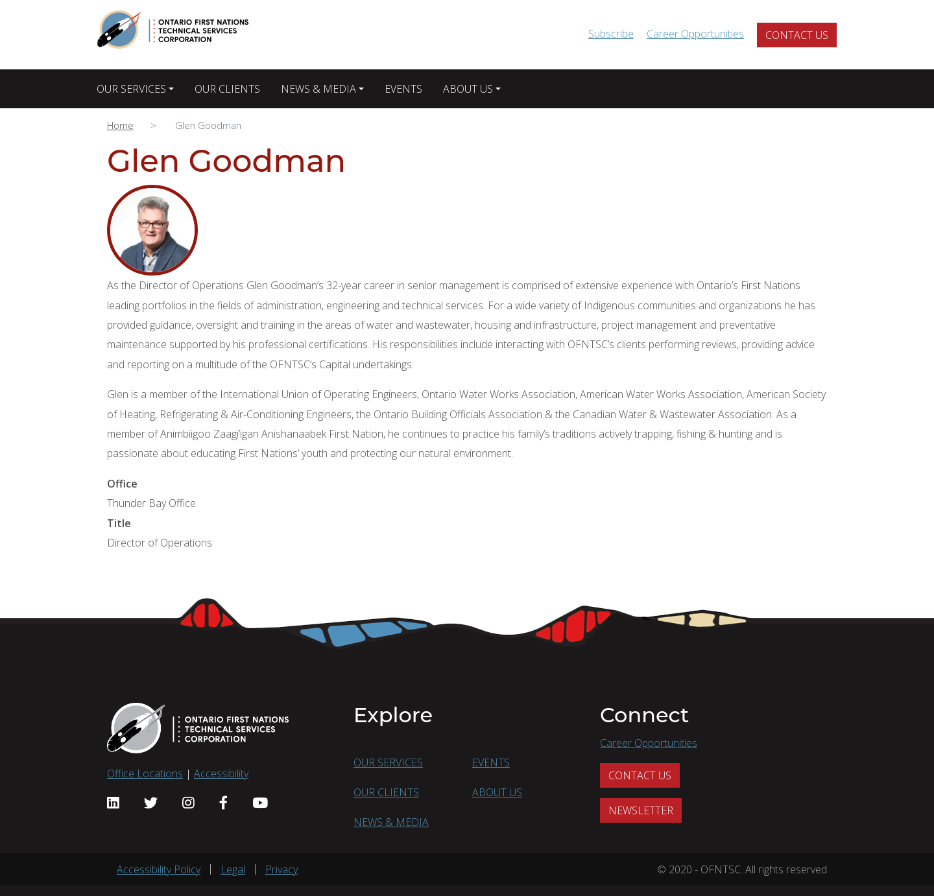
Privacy (281, 869)
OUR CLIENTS (227, 89)
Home (120, 125)
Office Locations (145, 773)
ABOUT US (468, 89)
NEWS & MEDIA (318, 89)
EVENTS (403, 89)
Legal (233, 869)
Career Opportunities (695, 34)
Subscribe (611, 34)
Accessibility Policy (158, 869)
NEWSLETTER (640, 810)
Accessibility (221, 773)
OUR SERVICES (131, 89)
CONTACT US (796, 35)
